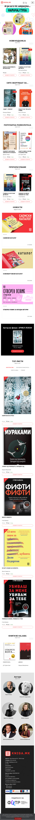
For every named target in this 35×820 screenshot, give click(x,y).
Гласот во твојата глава (25, 109)
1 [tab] (31, 7)
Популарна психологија (22, 367)
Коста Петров (22, 112)
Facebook (10, 786)
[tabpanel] (17, 20)
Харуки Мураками (6, 469)
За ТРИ (7, 764)
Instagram (10, 787)
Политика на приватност (10, 780)
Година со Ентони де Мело (24, 67)
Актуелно (5, 234)
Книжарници (8, 765)
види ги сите (17, 42)
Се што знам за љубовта (10, 568)
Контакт (7, 775)
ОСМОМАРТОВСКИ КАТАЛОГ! (13, 274)
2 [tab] (33, 7)
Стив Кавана (22, 196)
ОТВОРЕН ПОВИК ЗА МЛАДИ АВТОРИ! (15, 309)
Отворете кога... (7, 662)
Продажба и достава (10, 770)
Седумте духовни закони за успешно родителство (9, 153)
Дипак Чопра (6, 154)
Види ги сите (17, 363)
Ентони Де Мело (23, 70)
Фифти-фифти (6, 517)
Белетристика (10, 367)
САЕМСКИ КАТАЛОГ (9, 238)
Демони (21, 662)
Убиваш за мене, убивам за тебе (24, 194)
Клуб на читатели (9, 767)
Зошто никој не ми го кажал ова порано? (25, 153)
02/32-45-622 (13, 760)
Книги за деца (14, 370)
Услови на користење (10, 776)
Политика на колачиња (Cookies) (12, 781)
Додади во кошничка (9, 75)
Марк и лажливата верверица (9, 67)
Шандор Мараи (7, 112)
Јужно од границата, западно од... (13, 466)
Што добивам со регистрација (12, 778)
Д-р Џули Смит (22, 154)
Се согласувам (18, 818)
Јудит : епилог (8, 109)
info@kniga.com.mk (13, 762)
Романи (23, 370)
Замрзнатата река (8, 415)
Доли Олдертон (6, 571)
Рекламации (8, 769)
